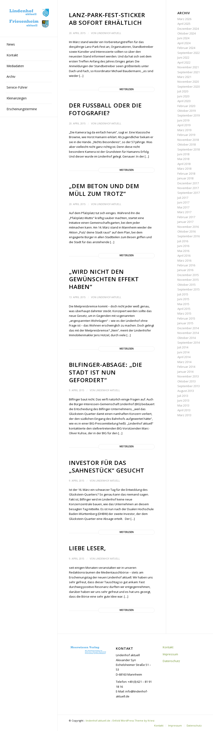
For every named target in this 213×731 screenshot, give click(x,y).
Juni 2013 (183, 400)
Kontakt (168, 647)
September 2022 (188, 53)
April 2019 (183, 125)
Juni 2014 (183, 352)
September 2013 (188, 386)
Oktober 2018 (186, 144)
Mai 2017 (183, 207)
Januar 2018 (185, 178)
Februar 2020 (186, 106)
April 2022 (183, 62)
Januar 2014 (185, 372)
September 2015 (188, 289)
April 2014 (183, 357)
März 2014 (184, 362)
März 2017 (184, 212)
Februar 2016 (186, 265)
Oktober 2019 (186, 111)
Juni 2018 (183, 154)
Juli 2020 (182, 91)
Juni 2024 (183, 38)
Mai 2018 (183, 159)
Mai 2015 (183, 304)
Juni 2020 (183, 96)
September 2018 (188, 149)
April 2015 (183, 309)
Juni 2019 (183, 120)
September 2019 (188, 115)
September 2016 (188, 236)
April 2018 (183, 164)
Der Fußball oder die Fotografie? (105, 109)
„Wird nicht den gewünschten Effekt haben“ (104, 279)
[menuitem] (29, 44)
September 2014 (188, 342)
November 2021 (188, 67)
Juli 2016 (182, 241)
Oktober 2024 (186, 33)
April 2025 (183, 24)
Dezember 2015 (188, 275)
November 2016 (188, 227)
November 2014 (188, 333)
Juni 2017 (183, 202)
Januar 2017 (185, 222)
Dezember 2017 (188, 183)
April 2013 (183, 410)
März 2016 (184, 260)
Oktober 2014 (186, 338)
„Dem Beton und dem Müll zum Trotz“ (104, 190)
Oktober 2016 (186, 231)
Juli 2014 (182, 347)
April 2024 (183, 43)
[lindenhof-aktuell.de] (29, 18)
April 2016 (183, 256)
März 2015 (184, 313)
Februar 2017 (186, 217)
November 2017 (188, 188)
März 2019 (184, 130)
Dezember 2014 (188, 328)
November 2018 (188, 140)
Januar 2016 (185, 270)
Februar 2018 (186, 173)
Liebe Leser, (87, 548)
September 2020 (188, 87)
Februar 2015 (186, 318)
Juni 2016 (183, 246)
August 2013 (185, 391)
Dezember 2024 (188, 29)
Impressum (170, 654)
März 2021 (184, 77)
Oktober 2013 (186, 381)
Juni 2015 (183, 299)
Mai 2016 (183, 251)
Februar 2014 (186, 367)
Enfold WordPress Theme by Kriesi (133, 720)
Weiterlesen (126, 89)
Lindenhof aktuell (109, 33)
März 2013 (184, 415)
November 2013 (188, 376)
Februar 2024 (186, 48)
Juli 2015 (182, 294)
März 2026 (184, 19)
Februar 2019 (186, 135)
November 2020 (188, 82)
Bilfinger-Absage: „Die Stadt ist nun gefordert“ (105, 372)
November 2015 (188, 280)
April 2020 (183, 101)
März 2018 (184, 169)
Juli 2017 (182, 198)
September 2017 (188, 193)
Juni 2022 (183, 57)
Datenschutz (171, 661)
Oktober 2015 (186, 285)
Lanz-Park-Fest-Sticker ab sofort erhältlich (107, 19)
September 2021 (188, 72)
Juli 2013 (182, 396)
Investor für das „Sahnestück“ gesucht (106, 466)
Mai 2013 (183, 405)
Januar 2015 (185, 323)
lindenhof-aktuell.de (98, 720)
